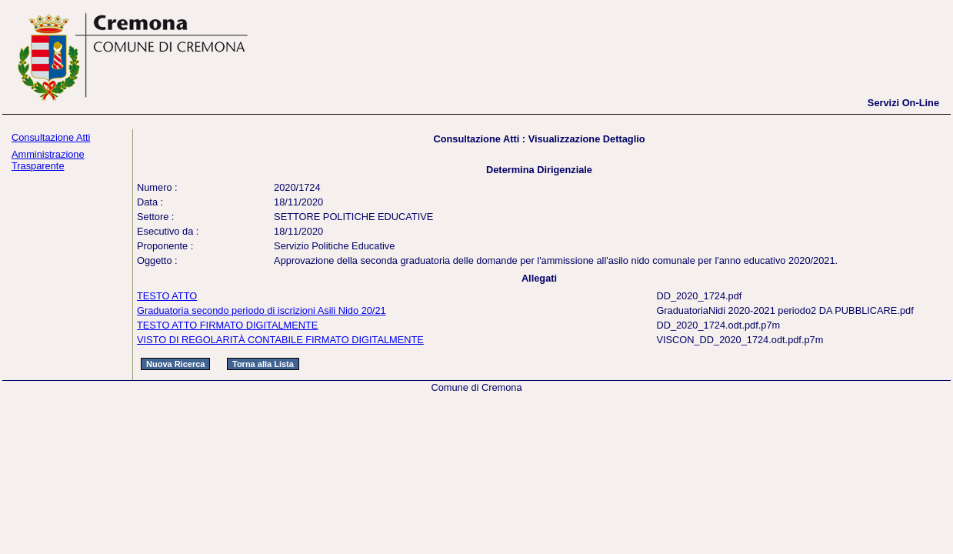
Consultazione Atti (51, 137)
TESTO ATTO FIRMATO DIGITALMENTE (227, 325)
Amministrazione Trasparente (48, 160)
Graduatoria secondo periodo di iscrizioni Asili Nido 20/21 (261, 310)
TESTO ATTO (167, 296)
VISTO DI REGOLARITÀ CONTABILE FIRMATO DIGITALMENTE (280, 339)
